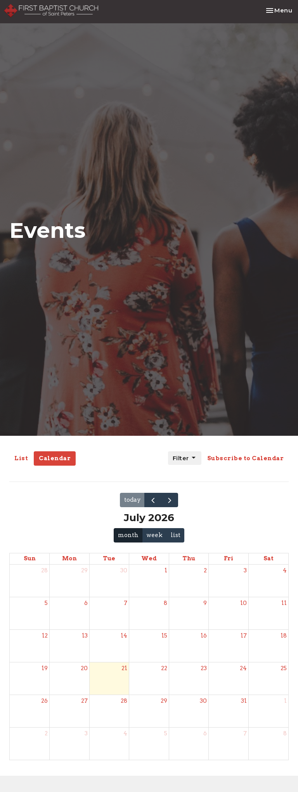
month (128, 535)
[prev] (152, 500)
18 (284, 635)
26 (44, 700)
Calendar (55, 458)
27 (84, 700)
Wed (149, 558)
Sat (268, 558)
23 (204, 668)
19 (45, 668)
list (175, 535)
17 (244, 635)
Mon (69, 558)
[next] (169, 500)
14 (124, 635)
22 (164, 668)
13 (85, 635)
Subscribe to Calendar (245, 458)
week (154, 535)
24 (243, 668)
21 (124, 668)
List (21, 458)
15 (164, 635)
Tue (109, 558)
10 (243, 603)
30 (123, 570)
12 (45, 635)
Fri (228, 558)
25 (284, 668)
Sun (30, 558)
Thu (188, 558)
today (132, 499)
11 (284, 603)
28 (44, 570)
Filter (185, 458)
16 (204, 635)
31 (244, 700)
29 (84, 570)
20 (84, 668)
